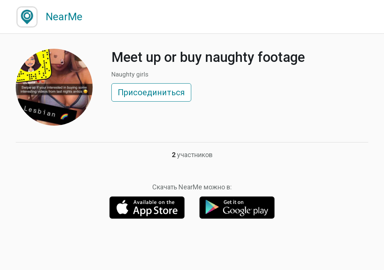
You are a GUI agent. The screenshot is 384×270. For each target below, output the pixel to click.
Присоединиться (151, 92)
